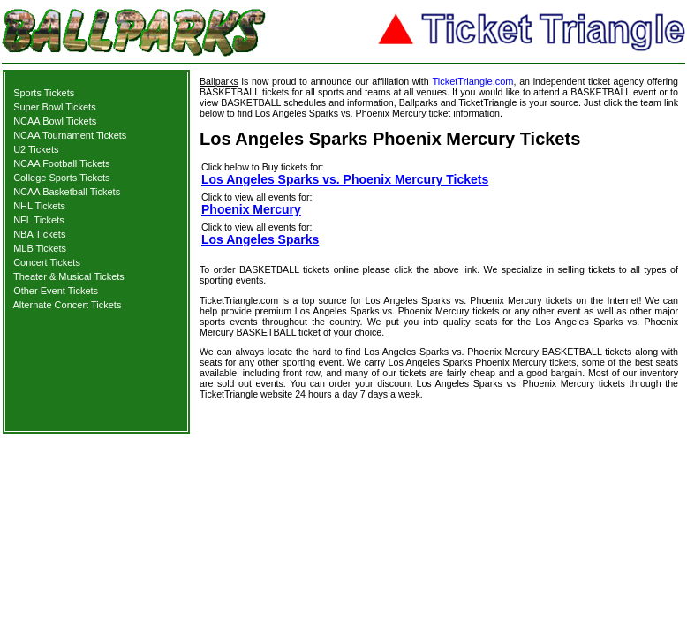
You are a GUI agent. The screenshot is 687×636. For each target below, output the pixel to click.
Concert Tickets (46, 262)
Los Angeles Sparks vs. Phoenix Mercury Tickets (344, 179)
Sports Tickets (43, 92)
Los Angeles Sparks (260, 239)
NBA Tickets (39, 234)
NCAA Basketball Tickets (66, 191)
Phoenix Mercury (251, 209)
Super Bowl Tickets (54, 107)
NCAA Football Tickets (61, 163)
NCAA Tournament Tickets (69, 135)
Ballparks (219, 81)
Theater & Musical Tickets (69, 276)
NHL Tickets (39, 206)
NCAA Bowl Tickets (54, 121)
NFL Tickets (38, 220)
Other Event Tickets (55, 290)
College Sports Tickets (61, 177)
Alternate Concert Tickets (67, 304)
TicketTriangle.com (472, 81)
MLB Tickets (39, 248)
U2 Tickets (35, 149)
